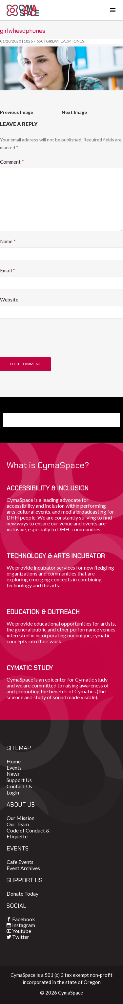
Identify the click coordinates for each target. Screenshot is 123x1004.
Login (13, 792)
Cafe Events (20, 862)
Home (14, 761)
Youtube (21, 931)
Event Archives (23, 868)
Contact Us (19, 786)
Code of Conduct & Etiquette (28, 833)
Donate (22, 419)
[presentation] (50, 341)
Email (7, 270)
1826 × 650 (33, 41)
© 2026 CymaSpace (61, 992)
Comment (12, 162)
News (13, 774)
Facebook (23, 919)
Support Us (19, 780)
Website (9, 299)
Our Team (18, 824)
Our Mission (20, 818)
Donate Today (22, 893)
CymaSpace (23, 10)
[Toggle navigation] (113, 10)
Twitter (20, 937)
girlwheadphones (65, 41)
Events (14, 767)
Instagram (23, 925)
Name (8, 241)
